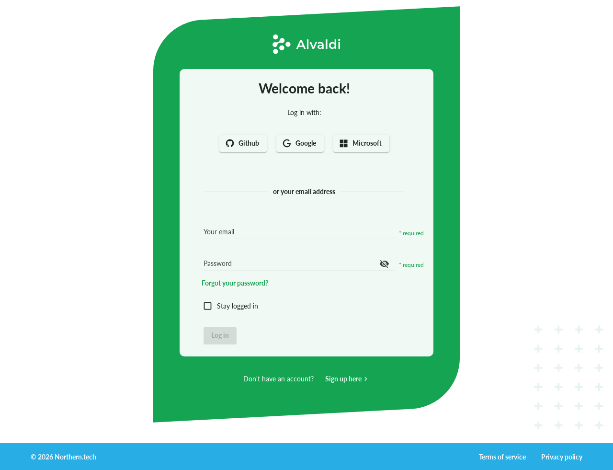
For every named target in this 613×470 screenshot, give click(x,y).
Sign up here (347, 379)
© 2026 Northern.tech (63, 457)
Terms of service (502, 457)
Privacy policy (561, 457)
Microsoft (361, 143)
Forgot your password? (235, 283)
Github (243, 143)
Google (300, 143)
